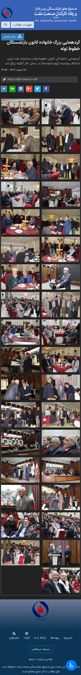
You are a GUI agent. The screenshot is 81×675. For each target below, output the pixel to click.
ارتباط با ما (40, 638)
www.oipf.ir (47, 14)
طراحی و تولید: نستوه (40, 659)
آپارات (27, 638)
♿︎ (71, 665)
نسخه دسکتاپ (41, 649)
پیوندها (55, 638)
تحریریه (68, 638)
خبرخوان (14, 638)
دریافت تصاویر (12, 36)
